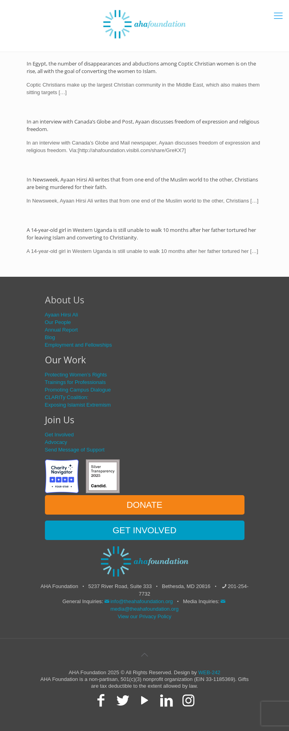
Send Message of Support (75, 450)
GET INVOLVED (144, 530)
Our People (58, 322)
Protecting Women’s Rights (76, 375)
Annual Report (61, 330)
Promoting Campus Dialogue (78, 390)
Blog (50, 337)
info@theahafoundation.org (138, 601)
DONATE (144, 505)
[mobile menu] (278, 16)
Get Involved (59, 435)
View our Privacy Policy (144, 616)
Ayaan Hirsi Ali (61, 315)
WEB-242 (209, 672)
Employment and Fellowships (78, 345)
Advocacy (56, 442)
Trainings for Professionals (75, 382)
